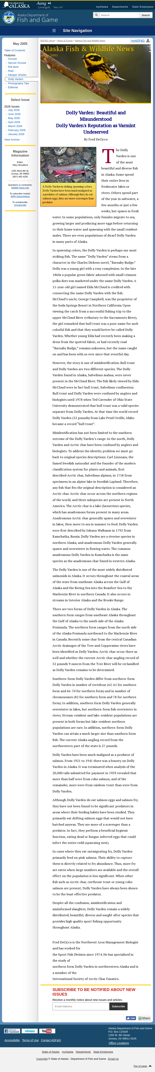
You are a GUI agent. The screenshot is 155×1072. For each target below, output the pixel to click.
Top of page (140, 1066)
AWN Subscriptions (20, 196)
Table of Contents (14, 50)
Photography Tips (18, 83)
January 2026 (16, 134)
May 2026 (14, 118)
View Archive (12, 139)
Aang (41, 3)
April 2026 (14, 122)
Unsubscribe (20, 205)
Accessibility (12, 1040)
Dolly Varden (15, 79)
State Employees (143, 6)
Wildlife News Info (20, 188)
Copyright (42, 1058)
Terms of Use (30, 1040)
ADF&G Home (47, 40)
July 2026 (14, 110)
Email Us (113, 1058)
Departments (120, 6)
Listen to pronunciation (49, 3)
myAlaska (102, 6)
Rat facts (13, 66)
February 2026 (17, 130)
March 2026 (15, 126)
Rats (11, 70)
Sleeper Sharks (17, 74)
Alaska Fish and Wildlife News (90, 40)
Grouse (12, 58)
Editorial (13, 87)
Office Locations (119, 1043)
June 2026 (14, 114)
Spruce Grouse (17, 62)
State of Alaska (18, 5)
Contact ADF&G (51, 1040)
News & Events (65, 40)
